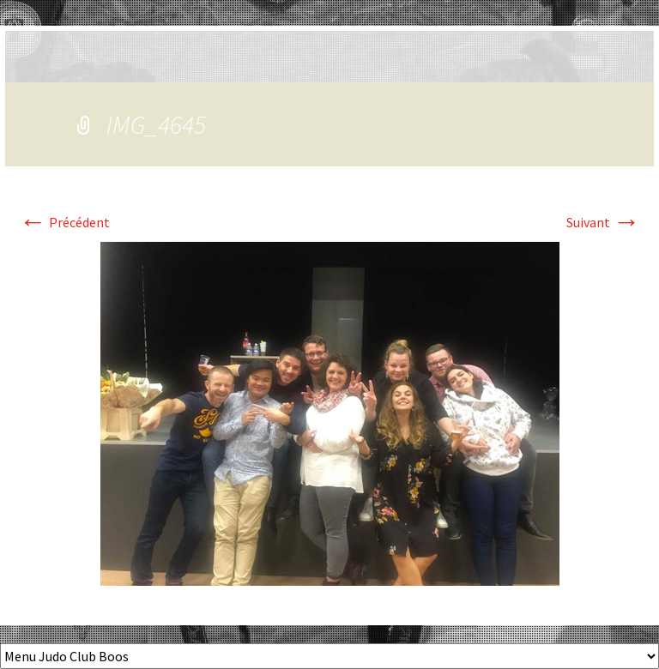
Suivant (603, 222)
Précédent (64, 222)
